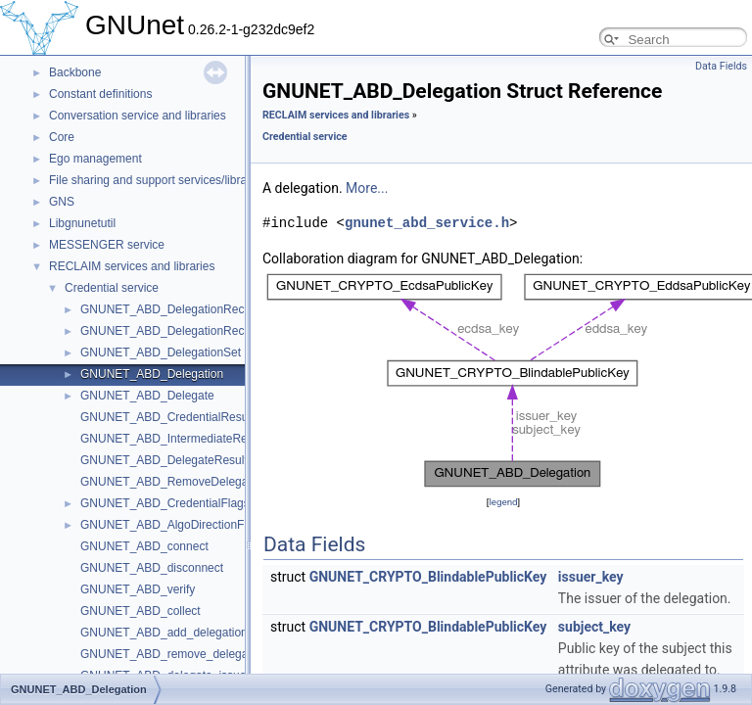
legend (503, 501)
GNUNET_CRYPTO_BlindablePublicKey (428, 577)
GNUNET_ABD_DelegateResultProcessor (190, 460)
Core (61, 137)
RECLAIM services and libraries (131, 266)
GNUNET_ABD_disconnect (151, 568)
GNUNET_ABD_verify (137, 589)
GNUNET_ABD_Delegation (151, 374)
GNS (61, 202)
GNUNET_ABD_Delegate (147, 395)
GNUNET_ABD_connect (144, 546)
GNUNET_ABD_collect (140, 611)
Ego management (95, 158)
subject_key (594, 626)
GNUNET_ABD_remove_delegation (173, 654)
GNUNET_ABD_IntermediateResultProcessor (199, 439)
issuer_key (591, 577)
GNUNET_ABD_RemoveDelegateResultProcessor (212, 482)
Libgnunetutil (82, 223)
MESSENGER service (106, 245)
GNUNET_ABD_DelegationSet (160, 352)
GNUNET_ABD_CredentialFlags (165, 503)
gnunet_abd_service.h (427, 222)
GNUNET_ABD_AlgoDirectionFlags (172, 525)
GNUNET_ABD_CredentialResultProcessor (193, 417)
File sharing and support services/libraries (157, 180)
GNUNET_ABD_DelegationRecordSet (179, 331)
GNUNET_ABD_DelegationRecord (170, 309)
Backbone (75, 72)
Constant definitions (100, 94)
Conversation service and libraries (137, 115)
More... (367, 188)
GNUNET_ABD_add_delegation (164, 632)
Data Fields (721, 66)
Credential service (112, 288)
